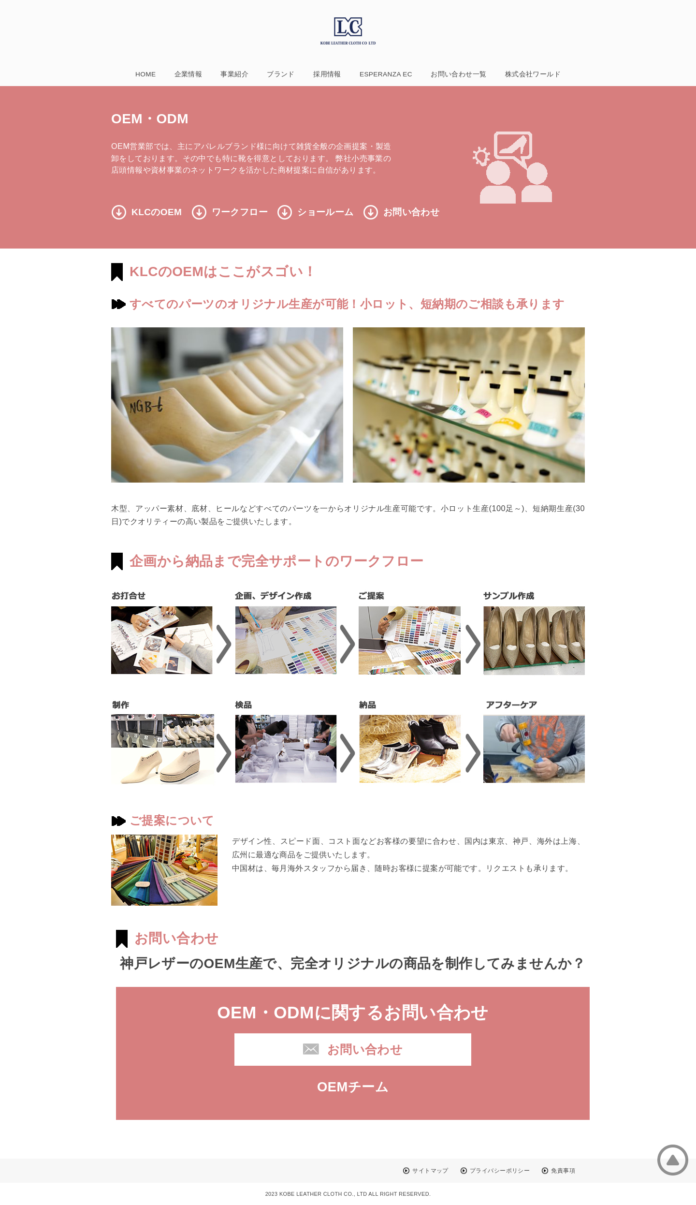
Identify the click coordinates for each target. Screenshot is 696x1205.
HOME (145, 74)
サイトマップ (430, 1170)
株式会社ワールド (533, 74)
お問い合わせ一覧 (458, 74)
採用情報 (327, 74)
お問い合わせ (411, 212)
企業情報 (188, 74)
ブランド (281, 74)
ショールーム (325, 212)
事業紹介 (234, 74)
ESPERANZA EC (386, 74)
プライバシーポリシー (500, 1170)
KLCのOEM (156, 212)
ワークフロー (240, 212)
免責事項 (563, 1170)
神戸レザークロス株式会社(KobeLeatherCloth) (348, 31)
